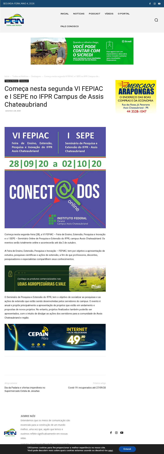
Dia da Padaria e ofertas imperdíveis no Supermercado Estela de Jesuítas (25, 389)
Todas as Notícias (20, 76)
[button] (156, 20)
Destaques (36, 76)
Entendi (127, 449)
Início (7, 76)
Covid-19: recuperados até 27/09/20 (87, 387)
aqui (110, 450)
